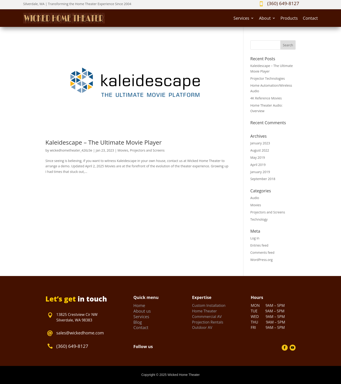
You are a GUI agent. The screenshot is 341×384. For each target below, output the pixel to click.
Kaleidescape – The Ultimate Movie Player (103, 142)
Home (139, 305)
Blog (137, 322)
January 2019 (260, 172)
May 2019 (257, 157)
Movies (122, 150)
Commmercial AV (207, 316)
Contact (310, 18)
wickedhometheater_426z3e (71, 150)
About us (142, 311)
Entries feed (259, 245)
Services (241, 18)
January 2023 (260, 143)
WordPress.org (261, 259)
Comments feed (262, 252)
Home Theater (204, 311)
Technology (259, 219)
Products (289, 18)
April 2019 (258, 164)
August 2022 (259, 150)
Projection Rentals (207, 322)
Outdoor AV (202, 327)
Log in (254, 238)
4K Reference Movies (266, 98)
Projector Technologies (267, 78)
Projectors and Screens (147, 150)
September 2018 (262, 179)
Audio (254, 198)
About (265, 18)
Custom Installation (208, 305)
